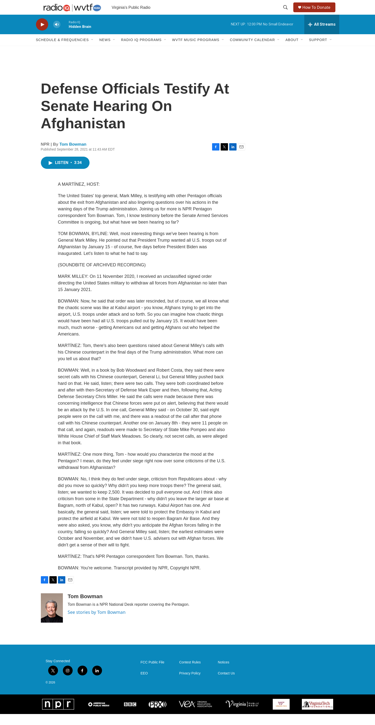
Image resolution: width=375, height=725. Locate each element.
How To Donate (318, 12)
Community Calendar (252, 51)
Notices (223, 673)
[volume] (57, 35)
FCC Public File (152, 673)
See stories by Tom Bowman (97, 623)
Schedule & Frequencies (62, 51)
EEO (144, 684)
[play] (42, 35)
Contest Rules (190, 673)
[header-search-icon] (286, 13)
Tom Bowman (72, 155)
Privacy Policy (190, 684)
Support (318, 51)
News (105, 51)
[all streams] (321, 35)
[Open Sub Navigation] (92, 51)
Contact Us (226, 684)
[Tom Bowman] (52, 619)
